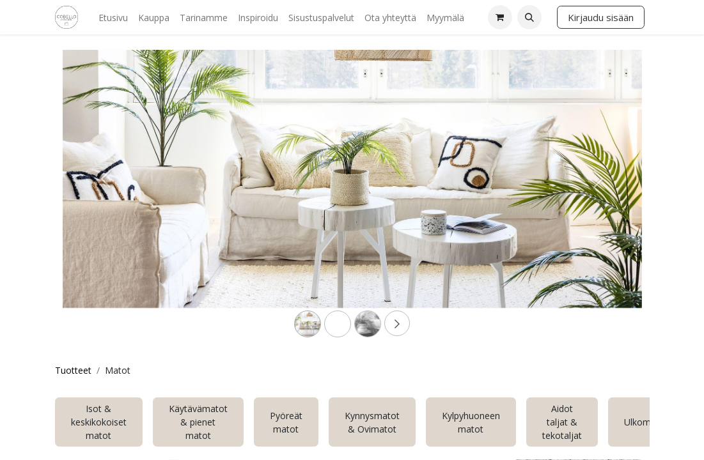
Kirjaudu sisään (601, 17)
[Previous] (106, 199)
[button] (529, 17)
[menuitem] (113, 17)
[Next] (598, 199)
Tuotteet (73, 370)
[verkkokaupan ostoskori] (500, 17)
